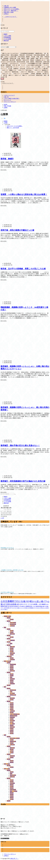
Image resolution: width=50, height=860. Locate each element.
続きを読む (4, 169)
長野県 (8, 672)
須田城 (11, 680)
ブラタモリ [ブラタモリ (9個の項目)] (38, 607)
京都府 (8, 746)
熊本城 (11, 788)
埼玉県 (8, 642)
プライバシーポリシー (10, 101)
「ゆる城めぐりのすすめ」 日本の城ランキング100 (12, 569)
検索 (2, 78)
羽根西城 (12, 717)
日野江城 (12, 776)
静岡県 (8, 696)
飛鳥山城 (12, 646)
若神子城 (12, 670)
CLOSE (3, 25)
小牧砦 (11, 707)
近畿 (5, 735)
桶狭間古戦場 (13, 715)
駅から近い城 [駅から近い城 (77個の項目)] (38, 601)
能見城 (11, 669)
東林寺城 (12, 634)
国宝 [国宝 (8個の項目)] (6, 609)
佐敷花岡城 (13, 789)
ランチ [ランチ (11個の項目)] (14, 607)
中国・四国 (7, 764)
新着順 (5, 121)
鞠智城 (11, 784)
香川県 (8, 765)
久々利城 (12, 693)
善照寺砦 (12, 727)
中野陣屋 (12, 683)
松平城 (11, 733)
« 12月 (2, 518)
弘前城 (11, 619)
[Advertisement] (25, 331)
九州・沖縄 (7, 768)
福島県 (8, 621)
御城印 (5, 34)
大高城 (11, 719)
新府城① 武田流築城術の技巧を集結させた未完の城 (23, 481)
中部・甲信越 (7, 106)
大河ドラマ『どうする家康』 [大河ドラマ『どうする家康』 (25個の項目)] (30, 604)
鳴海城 (11, 725)
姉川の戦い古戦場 (15, 738)
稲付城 (11, 650)
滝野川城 (12, 653)
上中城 (11, 751)
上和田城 (12, 711)
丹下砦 (11, 722)
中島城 (11, 743)
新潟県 (8, 685)
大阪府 (8, 754)
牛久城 (11, 630)
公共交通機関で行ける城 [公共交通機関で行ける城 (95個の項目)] (15, 601)
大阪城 (11, 757)
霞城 (11, 677)
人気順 (5, 122)
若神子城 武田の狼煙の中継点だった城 (17, 230)
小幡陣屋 (12, 640)
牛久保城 (12, 720)
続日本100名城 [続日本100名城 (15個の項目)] (15, 606)
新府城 (11, 667)
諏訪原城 (12, 698)
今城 (11, 691)
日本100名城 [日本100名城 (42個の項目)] (12, 604)
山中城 (11, 699)
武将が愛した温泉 (8, 12)
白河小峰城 (13, 622)
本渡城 (11, 796)
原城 (11, 773)
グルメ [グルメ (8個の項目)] (2, 609)
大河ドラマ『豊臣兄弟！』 (11, 10)
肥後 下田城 (13, 791)
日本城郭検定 (7, 37)
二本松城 (12, 626)
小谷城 (11, 740)
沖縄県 (8, 801)
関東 (5, 627)
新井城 (11, 658)
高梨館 (11, 682)
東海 (5, 687)
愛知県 (8, 701)
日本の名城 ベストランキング (7, 547)
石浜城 (11, 648)
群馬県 (8, 638)
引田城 (11, 767)
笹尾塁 (11, 666)
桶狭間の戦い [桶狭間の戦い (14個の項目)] (30, 606)
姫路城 (11, 762)
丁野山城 (12, 744)
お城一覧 (6, 5)
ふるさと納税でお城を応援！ (12, 98)
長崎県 (8, 770)
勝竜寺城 (12, 748)
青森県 (8, 617)
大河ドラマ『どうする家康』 (12, 9)
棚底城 (11, 792)
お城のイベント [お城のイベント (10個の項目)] (21, 607)
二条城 (11, 752)
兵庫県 (8, 759)
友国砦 (11, 706)
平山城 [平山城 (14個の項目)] (23, 606)
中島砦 (11, 728)
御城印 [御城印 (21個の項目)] (45, 604)
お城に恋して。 (14, 858)
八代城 (11, 799)
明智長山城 (13, 690)
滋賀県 (8, 736)
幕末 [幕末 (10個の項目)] (27, 607)
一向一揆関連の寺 (15, 714)
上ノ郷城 (12, 723)
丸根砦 (11, 730)
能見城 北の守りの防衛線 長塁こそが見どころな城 (23, 269)
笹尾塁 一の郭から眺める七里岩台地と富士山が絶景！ (24, 194)
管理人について (5, 838)
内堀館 (11, 675)
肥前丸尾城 (13, 775)
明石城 (11, 760)
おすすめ (7, 124)
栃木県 (8, 635)
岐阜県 (8, 688)
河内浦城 (12, 783)
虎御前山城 (13, 741)
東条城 (11, 704)
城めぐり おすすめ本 (13, 127)
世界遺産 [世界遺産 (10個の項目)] (32, 607)
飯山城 (11, 674)
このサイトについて (10, 16)
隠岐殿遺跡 (13, 664)
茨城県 (8, 629)
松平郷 (11, 712)
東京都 (8, 645)
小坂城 (11, 632)
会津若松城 (13, 624)
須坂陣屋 (12, 678)
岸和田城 (12, 756)
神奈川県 (9, 656)
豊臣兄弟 (6, 40)
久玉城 (11, 786)
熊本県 (8, 778)
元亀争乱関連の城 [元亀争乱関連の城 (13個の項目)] (40, 606)
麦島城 (11, 797)
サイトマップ (7, 100)
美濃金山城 (13, 695)
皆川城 (11, 637)
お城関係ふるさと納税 (10, 7)
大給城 (11, 703)
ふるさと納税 (7, 35)
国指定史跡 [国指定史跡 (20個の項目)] (5, 606)
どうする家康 (7, 39)
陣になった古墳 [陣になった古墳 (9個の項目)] (45, 607)
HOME (5, 104)
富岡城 (11, 794)
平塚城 (11, 654)
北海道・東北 (7, 616)
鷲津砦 (11, 731)
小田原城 (12, 659)
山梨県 (5, 107)
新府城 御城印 (7, 159)
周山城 (11, 749)
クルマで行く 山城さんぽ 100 (7, 592)
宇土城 (11, 780)
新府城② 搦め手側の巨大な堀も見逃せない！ (20, 445)
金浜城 (11, 781)
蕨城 (11, 643)
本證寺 (11, 709)
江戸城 (11, 651)
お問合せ (6, 13)
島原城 (11, 772)
